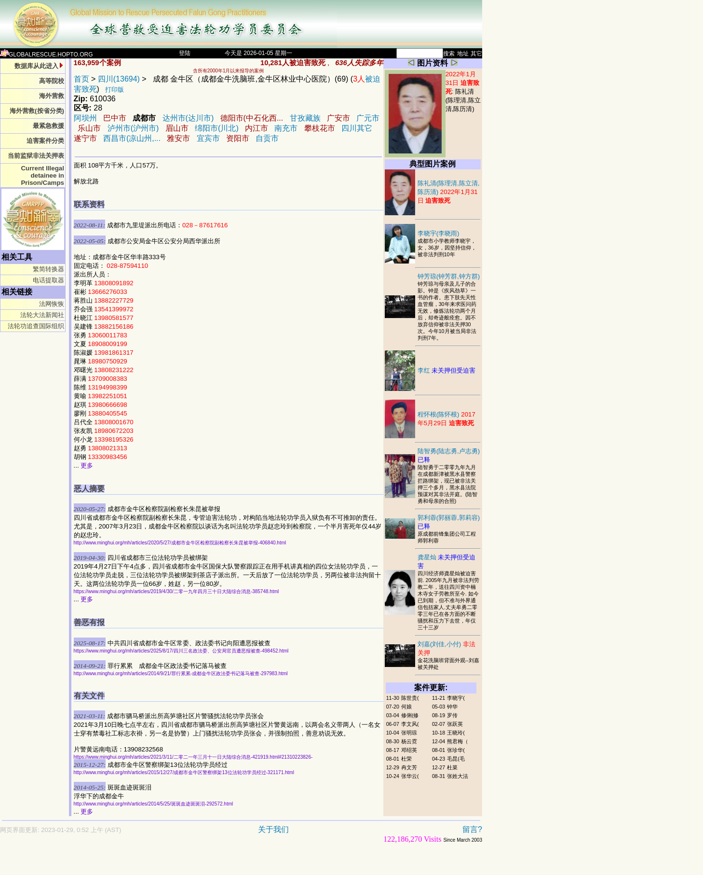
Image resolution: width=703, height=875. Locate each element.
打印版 (114, 89)
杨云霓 (409, 741)
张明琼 (409, 733)
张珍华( (456, 750)
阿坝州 (85, 118)
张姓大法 (457, 776)
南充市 (285, 128)
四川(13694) (119, 79)
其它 (476, 53)
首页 (81, 79)
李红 (447, 370)
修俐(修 (410, 715)
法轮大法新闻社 (42, 315)
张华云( (410, 776)
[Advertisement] (207, 863)
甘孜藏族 (305, 118)
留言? (472, 829)
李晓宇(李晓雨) (439, 233)
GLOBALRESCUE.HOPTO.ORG (46, 54)
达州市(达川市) (188, 118)
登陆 (184, 53)
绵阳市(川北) (217, 128)
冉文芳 (409, 767)
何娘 (406, 706)
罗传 (452, 715)
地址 (463, 53)
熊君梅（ (457, 741)
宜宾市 (208, 138)
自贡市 (267, 138)
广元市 (367, 118)
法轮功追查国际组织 (36, 326)
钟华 (452, 706)
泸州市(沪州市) (133, 128)
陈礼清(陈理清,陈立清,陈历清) (463, 100)
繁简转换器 (48, 269)
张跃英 (455, 724)
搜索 (449, 53)
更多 (87, 465)
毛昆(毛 (456, 759)
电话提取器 (48, 280)
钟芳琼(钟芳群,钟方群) (449, 276)
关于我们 (273, 829)
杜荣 (406, 759)
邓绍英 (409, 750)
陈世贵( (410, 698)
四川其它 (356, 128)
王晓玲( (456, 733)
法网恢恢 (51, 303)
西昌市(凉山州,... (132, 138)
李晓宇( (456, 698)
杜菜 (452, 767)
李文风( (410, 724)
